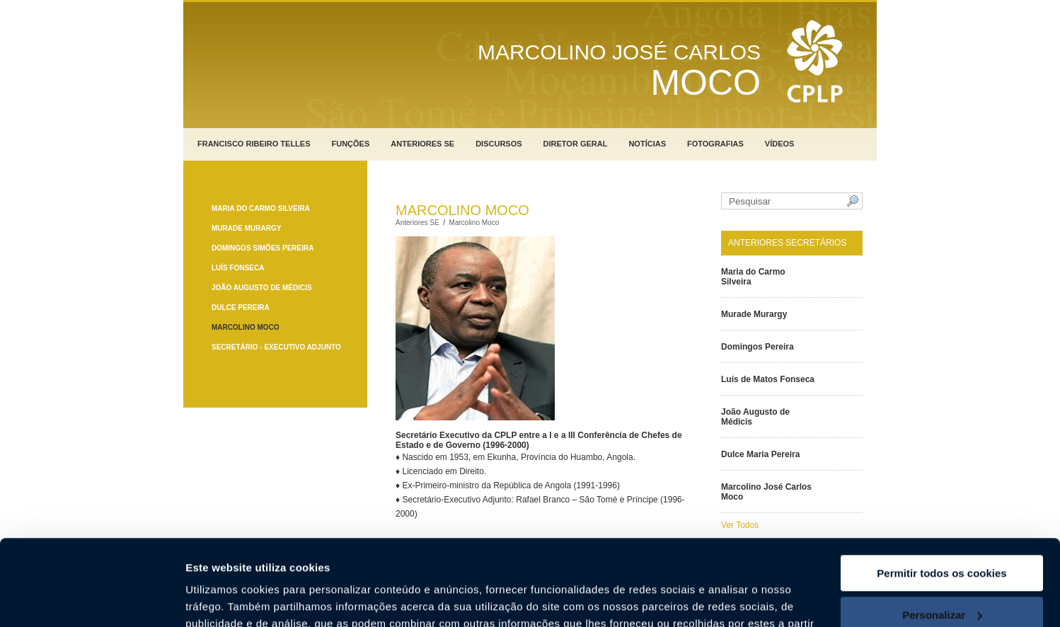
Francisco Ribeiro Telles (254, 143)
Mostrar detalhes (228, 599)
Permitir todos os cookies (941, 493)
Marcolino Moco (246, 327)
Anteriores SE (422, 143)
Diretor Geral (575, 143)
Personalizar (942, 534)
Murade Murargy (246, 228)
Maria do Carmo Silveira (261, 208)
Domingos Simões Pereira (262, 248)
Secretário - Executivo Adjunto (276, 347)
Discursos (499, 143)
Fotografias (715, 143)
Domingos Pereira (757, 347)
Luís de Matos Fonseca (767, 379)
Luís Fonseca (238, 268)
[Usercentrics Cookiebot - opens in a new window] (92, 599)
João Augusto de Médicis (262, 288)
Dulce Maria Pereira (760, 454)
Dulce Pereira (241, 307)
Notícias (647, 143)
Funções (351, 143)
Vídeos (780, 143)
